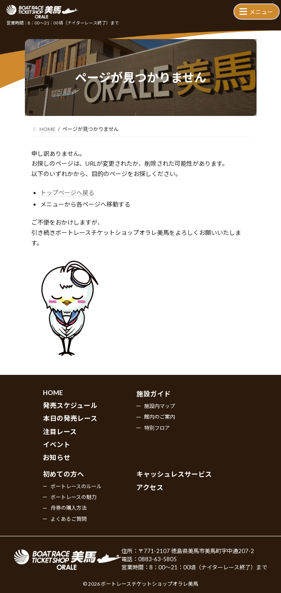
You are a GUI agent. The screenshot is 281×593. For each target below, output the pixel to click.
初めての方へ (63, 474)
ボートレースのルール (76, 486)
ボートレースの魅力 (74, 497)
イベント (56, 444)
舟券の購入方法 (69, 508)
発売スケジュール (70, 405)
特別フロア (157, 428)
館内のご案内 (159, 417)
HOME (53, 393)
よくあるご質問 (69, 519)
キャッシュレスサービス (174, 474)
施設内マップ (159, 406)
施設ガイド (153, 394)
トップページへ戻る (67, 192)
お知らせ (56, 458)
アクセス (149, 487)
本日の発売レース (70, 419)
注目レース (60, 431)
